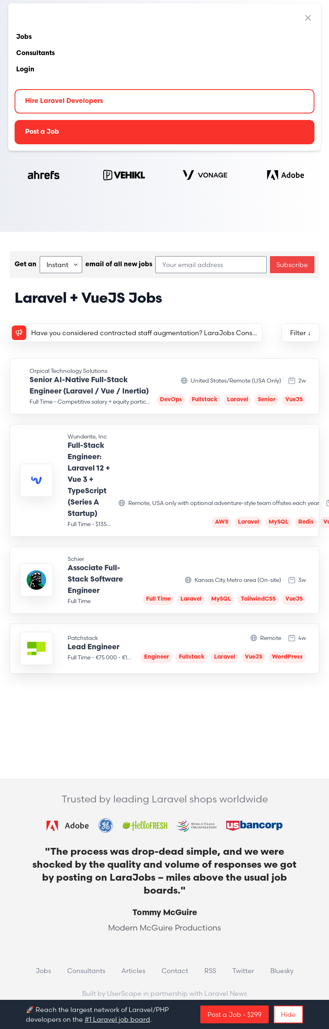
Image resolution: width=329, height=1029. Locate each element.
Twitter (243, 971)
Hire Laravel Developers (64, 101)
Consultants (35, 53)
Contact (174, 971)
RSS (210, 971)
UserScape (124, 993)
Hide (288, 1014)
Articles (133, 971)
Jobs (24, 37)
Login (25, 69)
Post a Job (42, 132)
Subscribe (292, 265)
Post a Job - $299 (234, 1014)
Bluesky (281, 971)
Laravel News (225, 993)
